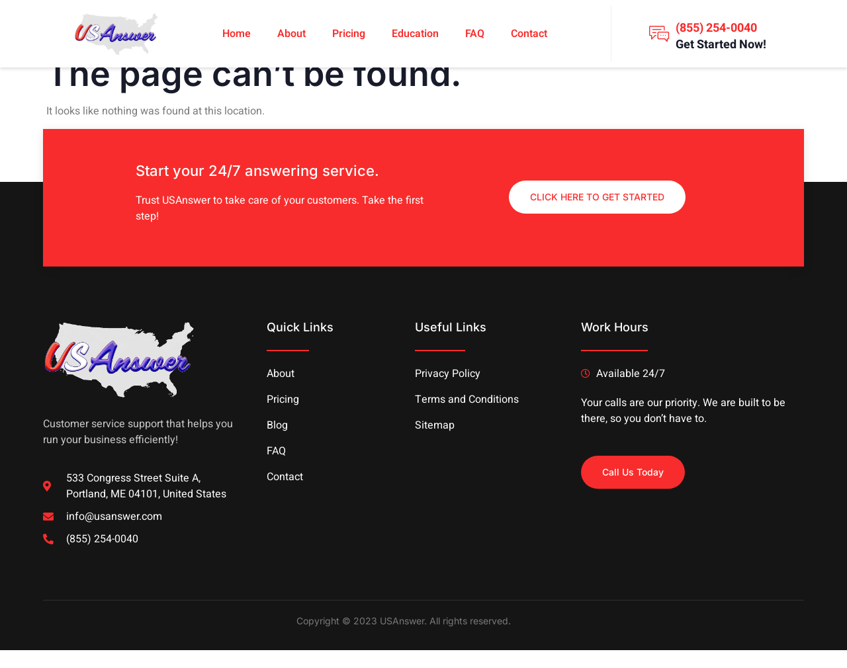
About (291, 34)
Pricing (348, 34)
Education (415, 34)
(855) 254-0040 (716, 28)
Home (236, 34)
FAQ (474, 34)
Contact (529, 34)
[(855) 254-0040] (659, 34)
